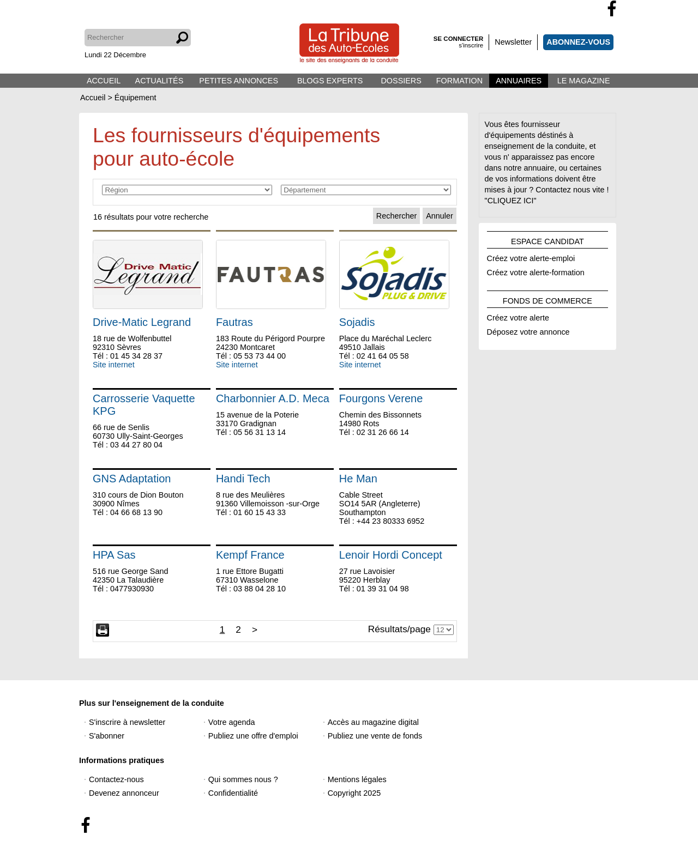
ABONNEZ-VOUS (578, 42)
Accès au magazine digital (373, 722)
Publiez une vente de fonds (375, 735)
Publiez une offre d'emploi (253, 735)
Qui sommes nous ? (243, 779)
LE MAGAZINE (583, 80)
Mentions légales (357, 779)
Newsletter (513, 42)
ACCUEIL (104, 80)
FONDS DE (547, 299)
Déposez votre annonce (528, 330)
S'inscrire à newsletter (127, 722)
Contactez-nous (116, 779)
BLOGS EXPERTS (330, 80)
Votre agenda (231, 722)
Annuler (439, 215)
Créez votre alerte (518, 316)
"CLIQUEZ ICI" (511, 200)
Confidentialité (233, 793)
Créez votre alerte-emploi (531, 256)
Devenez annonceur (124, 793)
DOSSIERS (401, 80)
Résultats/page (399, 629)
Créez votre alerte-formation (536, 271)
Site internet (114, 364)
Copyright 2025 (354, 793)
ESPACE (547, 240)
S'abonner (106, 735)
